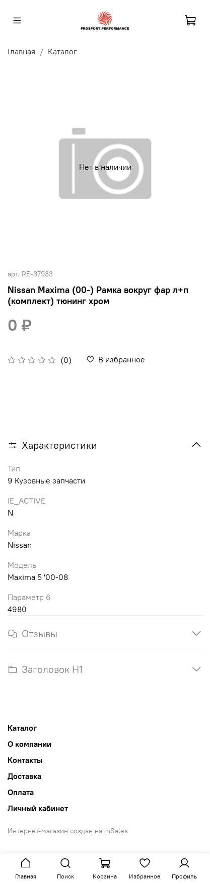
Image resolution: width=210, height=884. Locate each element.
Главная (21, 51)
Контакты (25, 760)
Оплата (21, 792)
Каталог (62, 51)
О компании (29, 744)
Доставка (24, 776)
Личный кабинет (38, 808)
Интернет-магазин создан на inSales (68, 830)
